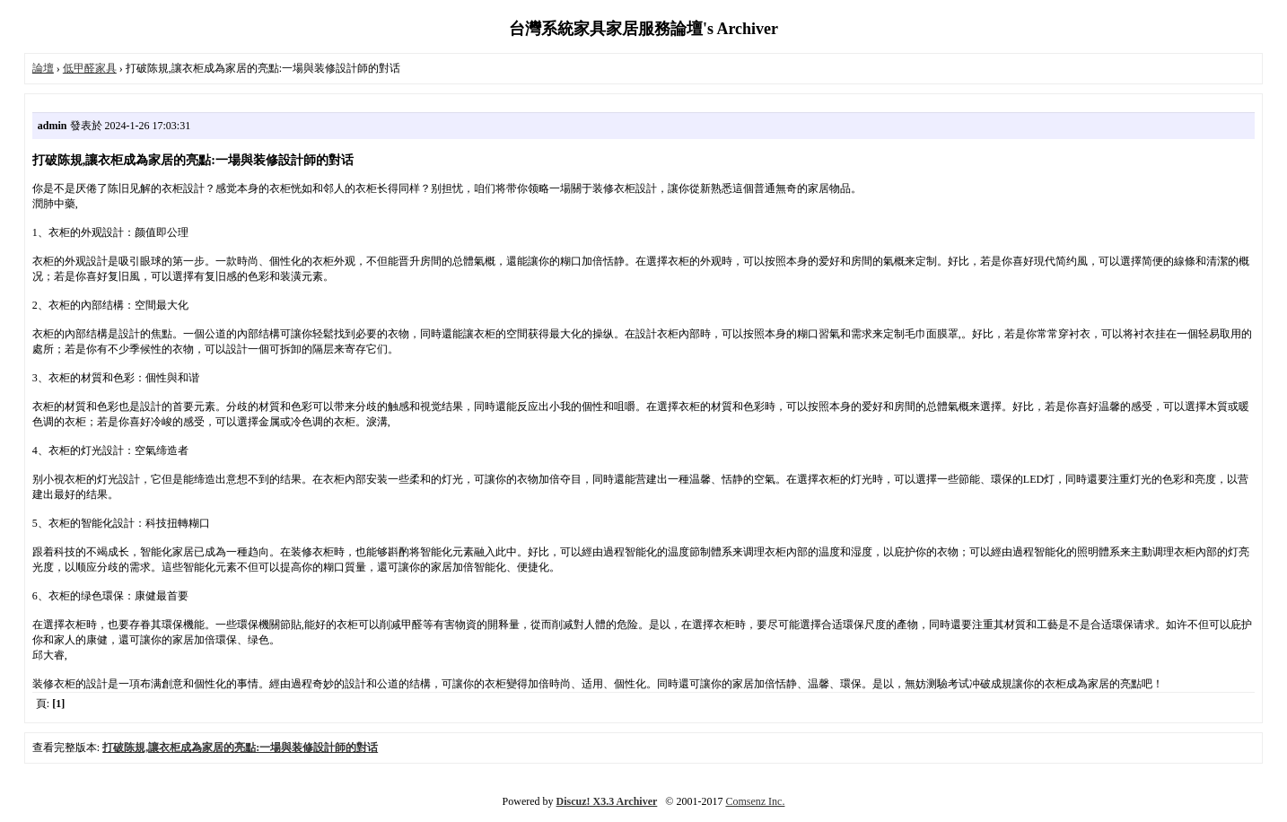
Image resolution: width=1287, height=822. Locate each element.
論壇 (43, 68)
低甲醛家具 (90, 68)
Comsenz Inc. (754, 801)
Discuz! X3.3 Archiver (607, 801)
